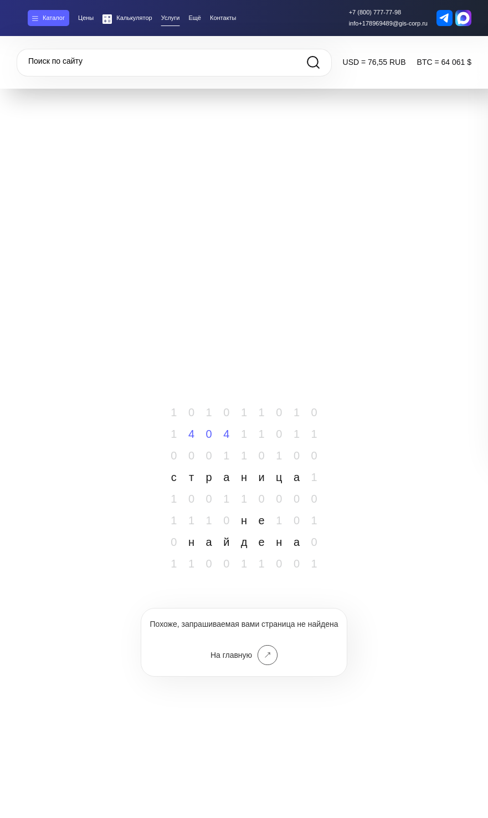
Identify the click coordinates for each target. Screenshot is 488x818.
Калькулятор (134, 17)
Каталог (54, 17)
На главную (244, 655)
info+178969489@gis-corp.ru (388, 23)
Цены (86, 17)
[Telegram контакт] (444, 18)
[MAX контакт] (463, 18)
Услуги (170, 17)
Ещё (194, 17)
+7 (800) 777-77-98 (375, 12)
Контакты (223, 17)
